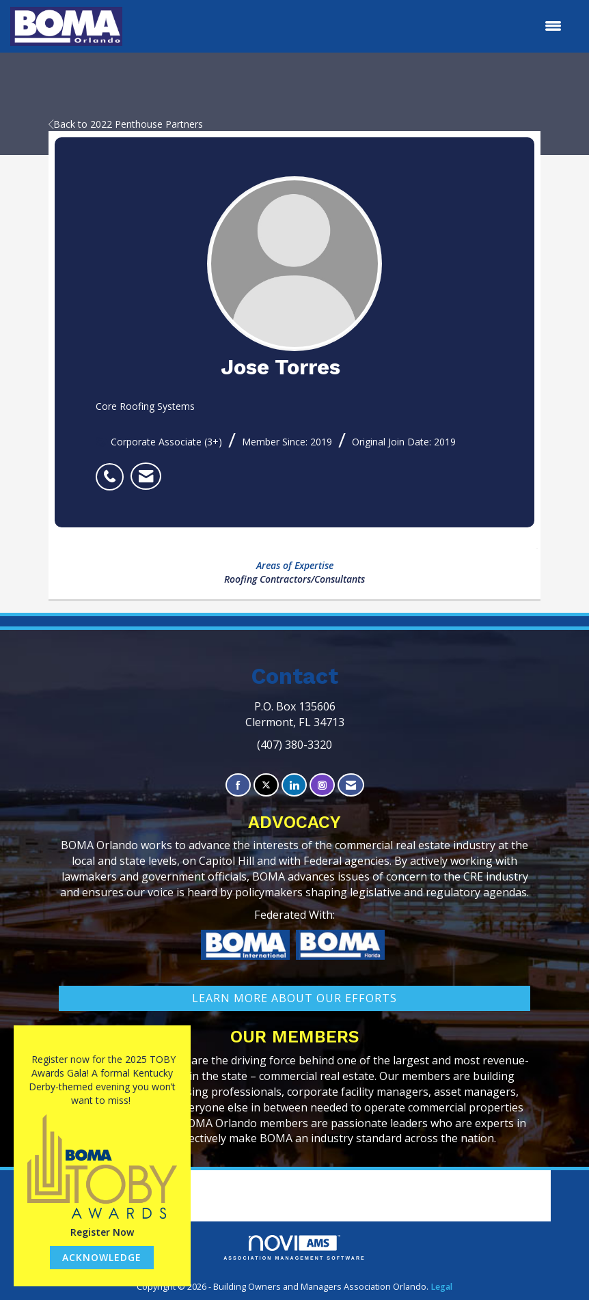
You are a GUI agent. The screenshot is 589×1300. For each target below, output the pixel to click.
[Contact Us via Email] (351, 785)
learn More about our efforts (294, 998)
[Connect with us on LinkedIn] (294, 785)
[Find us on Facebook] (238, 785)
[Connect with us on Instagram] (322, 785)
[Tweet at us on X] (266, 785)
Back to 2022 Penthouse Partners (126, 123)
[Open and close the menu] (349, 26)
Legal (441, 1286)
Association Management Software (294, 1247)
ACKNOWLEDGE (101, 1257)
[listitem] (113, 469)
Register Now (102, 1232)
